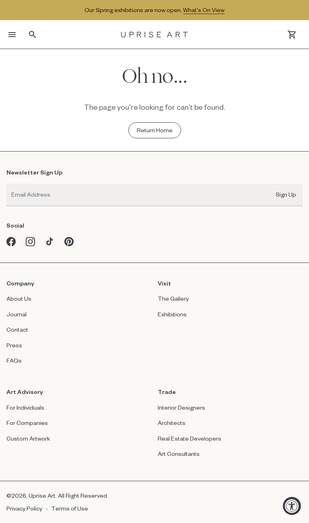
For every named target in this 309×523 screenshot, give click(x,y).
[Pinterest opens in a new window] (69, 241)
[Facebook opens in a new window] (11, 241)
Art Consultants (179, 453)
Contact (17, 329)
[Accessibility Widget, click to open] (292, 506)
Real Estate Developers (189, 438)
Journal (16, 314)
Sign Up (286, 194)
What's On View (204, 10)
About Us (18, 298)
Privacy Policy (24, 508)
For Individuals (25, 407)
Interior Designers (181, 407)
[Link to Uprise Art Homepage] (154, 34)
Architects (171, 423)
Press (14, 345)
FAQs (14, 360)
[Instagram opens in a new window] (30, 241)
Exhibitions (172, 314)
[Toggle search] (32, 34)
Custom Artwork (28, 438)
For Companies (27, 423)
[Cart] (292, 35)
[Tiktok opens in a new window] (50, 241)
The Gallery (173, 298)
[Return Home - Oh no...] (154, 130)
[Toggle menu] (12, 34)
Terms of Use (69, 508)
